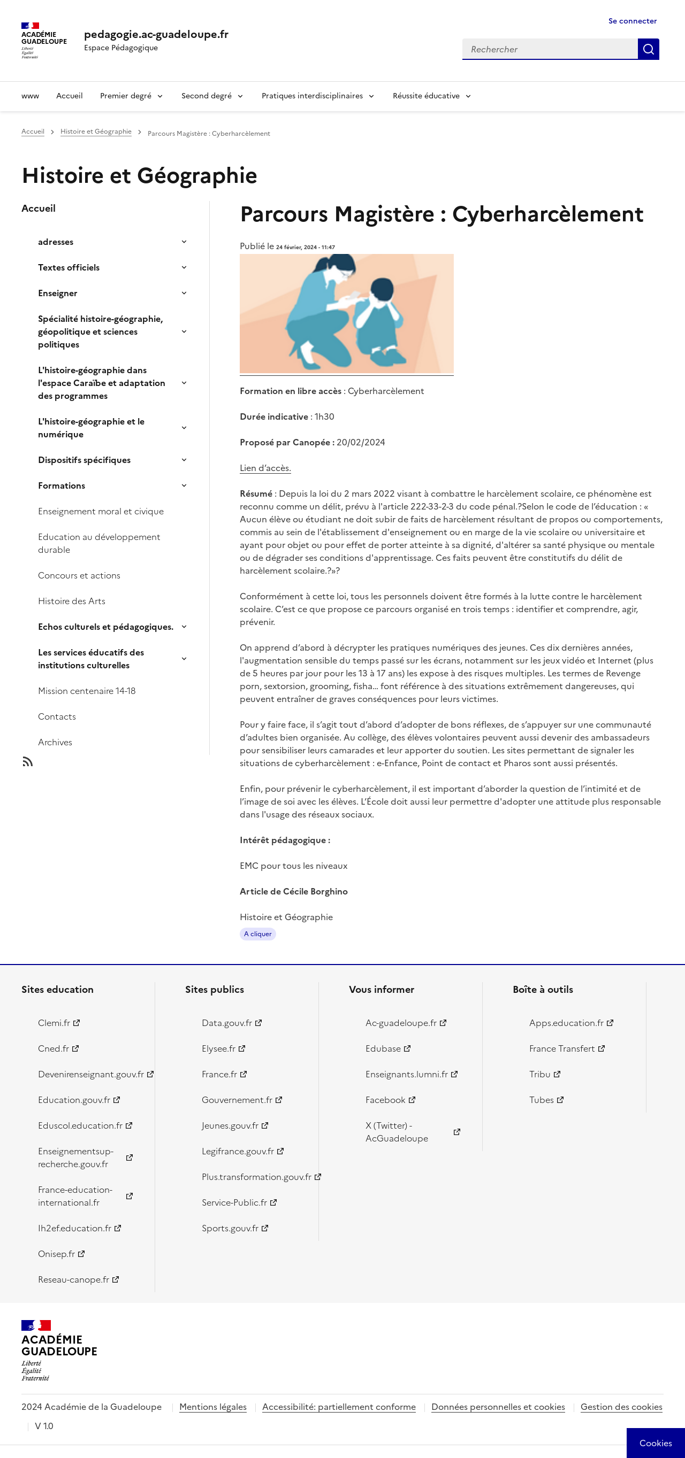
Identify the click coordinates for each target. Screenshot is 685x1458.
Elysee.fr (218, 1048)
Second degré (206, 96)
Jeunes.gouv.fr (230, 1125)
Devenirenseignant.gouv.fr (90, 1074)
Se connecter (632, 21)
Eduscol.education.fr (80, 1125)
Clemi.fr (54, 1022)
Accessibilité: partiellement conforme (339, 1406)
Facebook (386, 1099)
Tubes (541, 1099)
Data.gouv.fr (227, 1022)
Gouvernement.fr (237, 1099)
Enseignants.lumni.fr (407, 1074)
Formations (61, 485)
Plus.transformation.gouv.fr (254, 1176)
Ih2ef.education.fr (74, 1228)
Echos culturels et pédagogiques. (105, 626)
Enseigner (58, 293)
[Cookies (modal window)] (656, 1443)
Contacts (57, 716)
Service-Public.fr (234, 1202)
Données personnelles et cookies (498, 1406)
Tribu (540, 1074)
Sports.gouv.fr (230, 1228)
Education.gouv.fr (74, 1099)
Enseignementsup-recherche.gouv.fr (75, 1157)
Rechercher (648, 49)
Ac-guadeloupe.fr (401, 1022)
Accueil (69, 96)
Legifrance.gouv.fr (238, 1151)
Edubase (383, 1048)
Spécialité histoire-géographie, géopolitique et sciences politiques (100, 331)
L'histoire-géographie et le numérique (91, 428)
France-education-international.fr (75, 1196)
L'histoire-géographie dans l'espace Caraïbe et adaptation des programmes (101, 383)
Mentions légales (213, 1406)
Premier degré (125, 96)
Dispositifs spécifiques (84, 459)
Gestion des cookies (622, 1406)
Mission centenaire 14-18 (87, 690)
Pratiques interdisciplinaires (312, 96)
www (30, 96)
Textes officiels (69, 267)
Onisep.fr (56, 1253)
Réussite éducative (426, 96)
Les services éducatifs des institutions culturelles (91, 659)
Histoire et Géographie (96, 131)
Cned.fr (53, 1048)
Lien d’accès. (265, 467)
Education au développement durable (99, 543)
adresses (55, 241)
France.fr (219, 1074)
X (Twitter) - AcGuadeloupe (397, 1132)
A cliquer (258, 934)
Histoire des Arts (71, 601)
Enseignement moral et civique (101, 511)
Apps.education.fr (566, 1022)
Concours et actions (79, 575)
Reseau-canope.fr (73, 1279)
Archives (55, 742)
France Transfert (562, 1048)
